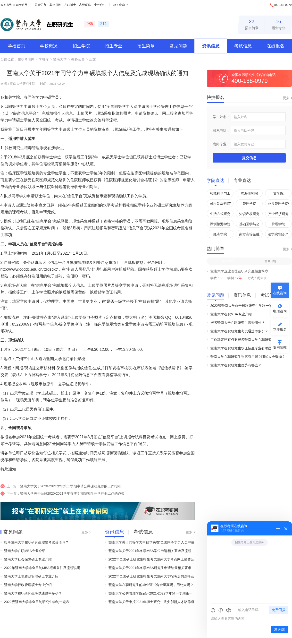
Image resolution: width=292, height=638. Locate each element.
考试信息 (243, 45)
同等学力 (40, 5)
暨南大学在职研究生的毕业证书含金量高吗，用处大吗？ (150, 585)
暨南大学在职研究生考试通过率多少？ (33, 593)
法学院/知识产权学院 (278, 235)
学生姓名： (221, 117)
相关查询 (119, 5)
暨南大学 (60, 59)
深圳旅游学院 (220, 224)
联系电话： (221, 130)
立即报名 (280, 329)
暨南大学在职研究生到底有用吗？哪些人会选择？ (247, 357)
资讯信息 (210, 45)
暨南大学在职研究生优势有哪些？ (235, 365)
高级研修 (85, 5)
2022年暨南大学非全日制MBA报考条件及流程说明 (42, 568)
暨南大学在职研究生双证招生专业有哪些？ (242, 348)
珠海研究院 (249, 193)
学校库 (44, 59)
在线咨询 (280, 293)
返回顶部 (280, 348)
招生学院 (81, 45)
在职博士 (70, 5)
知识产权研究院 (249, 214)
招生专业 (278, 23)
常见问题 (178, 45)
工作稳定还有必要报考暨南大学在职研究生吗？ (246, 340)
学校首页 (16, 45)
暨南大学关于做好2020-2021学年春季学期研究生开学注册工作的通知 (72, 493)
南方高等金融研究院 (249, 235)
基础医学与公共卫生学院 (249, 225)
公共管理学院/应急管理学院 (278, 204)
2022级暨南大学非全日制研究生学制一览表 (36, 602)
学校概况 (49, 45)
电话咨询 (280, 311)
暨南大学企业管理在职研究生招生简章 (239, 271)
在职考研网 (20, 5)
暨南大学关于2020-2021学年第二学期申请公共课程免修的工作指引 (70, 486)
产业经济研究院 (278, 214)
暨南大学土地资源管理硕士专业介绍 (31, 576)
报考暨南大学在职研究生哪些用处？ (237, 323)
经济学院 (220, 234)
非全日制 (55, 5)
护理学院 (278, 224)
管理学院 (249, 204)
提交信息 (249, 158)
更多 (84, 532)
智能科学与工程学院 (220, 194)
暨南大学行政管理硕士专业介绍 (28, 585)
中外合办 (100, 5)
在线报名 (275, 45)
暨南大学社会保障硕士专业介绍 (28, 559)
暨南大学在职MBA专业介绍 (24, 551)
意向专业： (221, 144)
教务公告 (78, 59)
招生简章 (251, 23)
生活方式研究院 (220, 214)
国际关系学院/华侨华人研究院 (220, 204)
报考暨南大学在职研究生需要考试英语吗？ (36, 542)
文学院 (278, 193)
